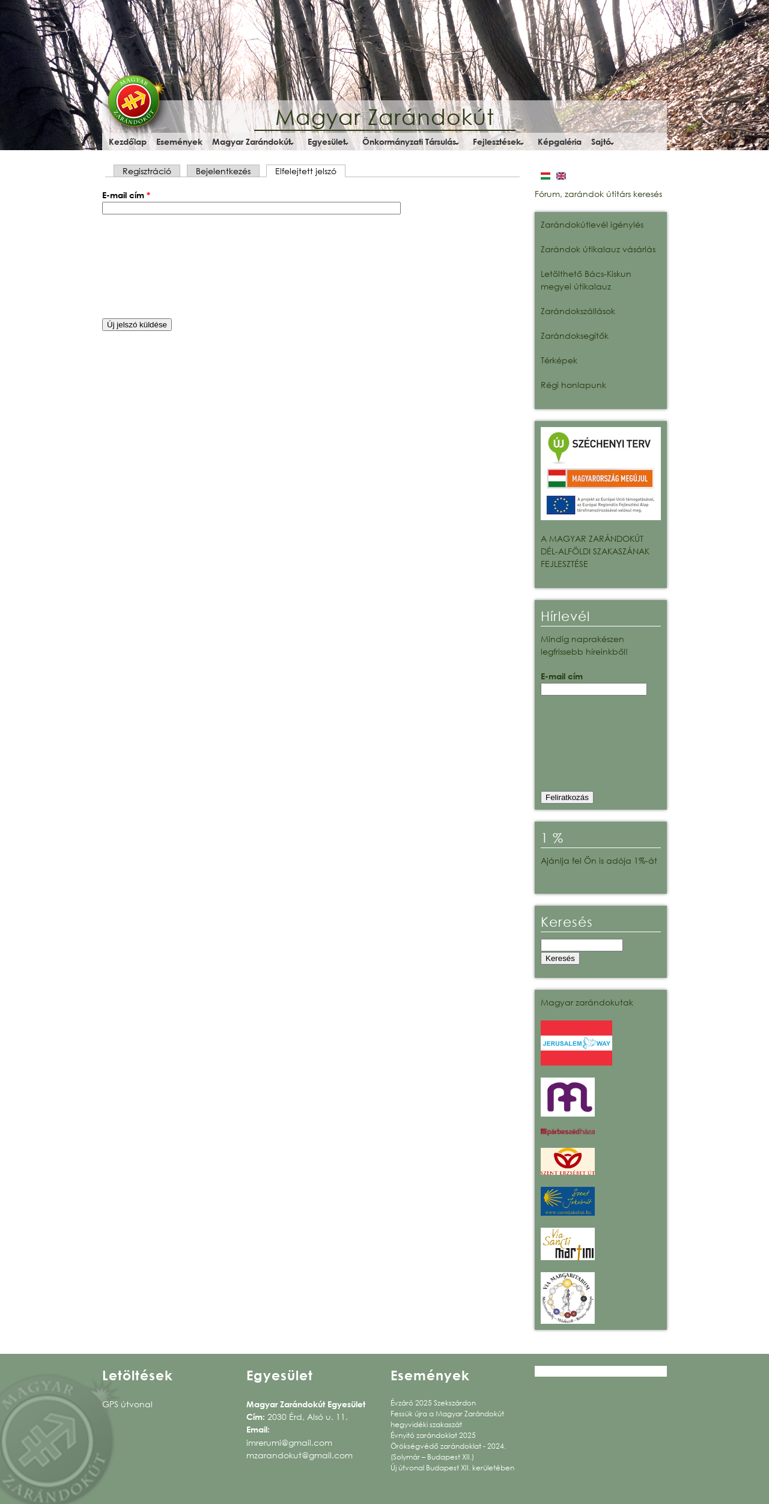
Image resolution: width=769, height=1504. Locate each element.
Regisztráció (147, 171)
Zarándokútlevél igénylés (592, 224)
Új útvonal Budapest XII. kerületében (452, 1468)
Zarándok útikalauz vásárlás (598, 249)
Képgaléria (560, 141)
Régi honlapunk (573, 384)
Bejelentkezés (223, 171)
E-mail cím (126, 195)
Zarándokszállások (578, 311)
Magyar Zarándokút (384, 116)
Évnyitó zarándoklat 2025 (433, 1435)
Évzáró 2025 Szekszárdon (433, 1403)
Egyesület (326, 141)
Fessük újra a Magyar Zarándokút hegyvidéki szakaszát (447, 1419)
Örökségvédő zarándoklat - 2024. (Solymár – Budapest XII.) (448, 1451)
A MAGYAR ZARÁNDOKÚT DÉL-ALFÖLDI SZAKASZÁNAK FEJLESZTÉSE (595, 551)
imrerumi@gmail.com (289, 1442)
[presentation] (151, 266)
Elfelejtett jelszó (310, 171)
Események (179, 141)
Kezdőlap (128, 141)
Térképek (559, 360)
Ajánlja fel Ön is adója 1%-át (599, 860)
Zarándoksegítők (575, 335)
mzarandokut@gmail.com (299, 1455)
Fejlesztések (497, 141)
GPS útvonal (127, 1404)
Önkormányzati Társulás (409, 141)
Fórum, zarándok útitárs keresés (598, 193)
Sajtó (601, 141)
